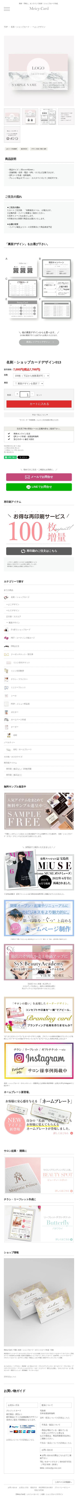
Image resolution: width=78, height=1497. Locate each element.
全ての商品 (8, 590)
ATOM (41, 1490)
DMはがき (11, 646)
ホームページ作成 (15, 719)
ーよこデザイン (38, 27)
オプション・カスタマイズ (31, 178)
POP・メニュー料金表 (17, 704)
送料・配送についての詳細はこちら (55, 1418)
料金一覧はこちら (40, 415)
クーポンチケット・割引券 (18, 654)
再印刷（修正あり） (14, 775)
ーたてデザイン (12, 610)
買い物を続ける (9, 452)
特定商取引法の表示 (46, 1487)
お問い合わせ (12, 1487)
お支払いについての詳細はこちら (20, 1440)
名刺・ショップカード (20, 27)
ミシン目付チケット (18, 662)
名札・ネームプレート (19, 749)
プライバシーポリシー (62, 1487)
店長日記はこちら (10, 1377)
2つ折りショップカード (17, 629)
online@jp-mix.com (53, 1468)
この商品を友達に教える (11, 448)
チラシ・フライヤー (15, 679)
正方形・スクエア (13, 616)
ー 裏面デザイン (13, 623)
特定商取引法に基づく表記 (12, 446)
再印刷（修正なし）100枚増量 (19, 769)
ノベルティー (9, 742)
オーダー (11, 727)
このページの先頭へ (63, 1482)
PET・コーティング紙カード (19, 638)
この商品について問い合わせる (13, 450)
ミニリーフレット (15, 687)
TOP (6, 27)
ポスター (11, 712)
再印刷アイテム (10, 763)
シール (10, 695)
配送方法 (34, 1487)
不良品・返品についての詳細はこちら (56, 1443)
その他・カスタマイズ (13, 757)
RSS (36, 1490)
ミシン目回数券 (14, 671)
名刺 (11, 735)
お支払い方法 (23, 1487)
